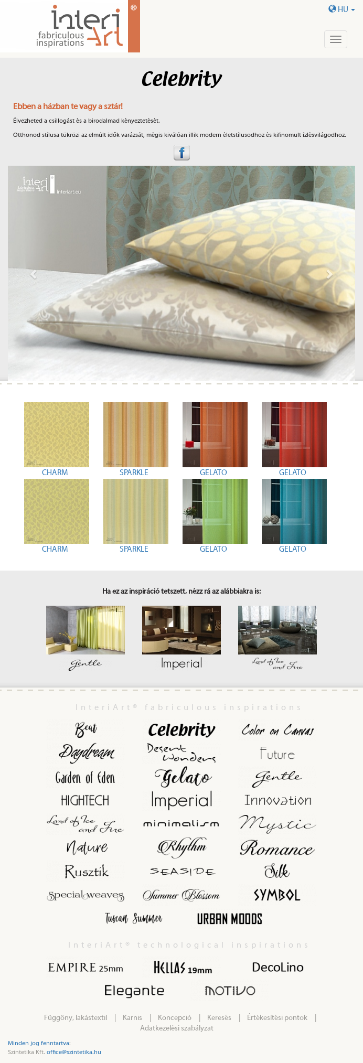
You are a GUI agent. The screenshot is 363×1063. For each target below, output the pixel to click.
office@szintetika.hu (74, 1052)
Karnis (132, 1018)
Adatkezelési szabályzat (176, 1028)
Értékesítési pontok (277, 1018)
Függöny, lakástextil (75, 1018)
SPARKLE (134, 472)
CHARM (55, 472)
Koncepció (174, 1018)
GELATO (213, 472)
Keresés (219, 1018)
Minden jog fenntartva (38, 1043)
